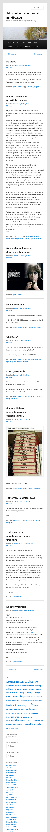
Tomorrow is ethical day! (20, 497)
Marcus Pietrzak (29, 610)
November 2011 (11, 824)
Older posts (11, 54)
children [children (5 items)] (10, 686)
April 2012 (10, 812)
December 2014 (11, 773)
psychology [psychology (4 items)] (28, 717)
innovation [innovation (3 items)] (16, 700)
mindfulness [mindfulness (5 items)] (31, 709)
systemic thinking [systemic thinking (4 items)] (32, 720)
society (27, 238)
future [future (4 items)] (8, 697)
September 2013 (12, 787)
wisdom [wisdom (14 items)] (22, 724)
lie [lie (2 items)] (27, 705)
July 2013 (9, 790)
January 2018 (11, 765)
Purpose (11, 61)
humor (30, 488)
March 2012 (10, 815)
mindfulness (10, 238)
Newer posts (39, 54)
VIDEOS (9, 47)
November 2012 (11, 802)
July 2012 (9, 805)
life (11, 523)
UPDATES (19, 47)
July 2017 (9, 767)
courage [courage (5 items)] (38, 686)
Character (12, 337)
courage (29, 520)
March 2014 (10, 777)
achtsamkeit (30, 236)
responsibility (19, 238)
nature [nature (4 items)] (19, 713)
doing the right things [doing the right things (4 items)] (32, 689)
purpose (37, 87)
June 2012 (10, 807)
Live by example (15, 371)
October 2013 (11, 785)
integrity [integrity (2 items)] (33, 700)
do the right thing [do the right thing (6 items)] (15, 692)
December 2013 (11, 780)
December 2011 (11, 822)
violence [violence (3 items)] (13, 725)
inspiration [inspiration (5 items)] (25, 700)
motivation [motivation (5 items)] (11, 713)
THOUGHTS (21, 42)
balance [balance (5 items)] (23, 682)
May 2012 (9, 810)
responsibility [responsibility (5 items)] (12, 720)
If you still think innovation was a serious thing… (16, 412)
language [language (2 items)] (39, 700)
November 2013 (11, 782)
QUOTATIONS (32, 42)
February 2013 (11, 797)
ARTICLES (10, 42)
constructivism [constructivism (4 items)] (28, 686)
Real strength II (15, 304)
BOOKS (27, 47)
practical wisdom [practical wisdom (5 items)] (14, 717)
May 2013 (9, 792)
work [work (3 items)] (12, 728)
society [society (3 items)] (22, 720)
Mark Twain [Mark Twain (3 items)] (20, 709)
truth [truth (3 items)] (8, 725)
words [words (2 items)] (8, 728)
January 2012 (11, 819)
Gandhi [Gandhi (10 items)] (16, 696)
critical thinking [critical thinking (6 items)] (14, 689)
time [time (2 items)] (42, 720)
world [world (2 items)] (16, 728)
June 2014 (10, 775)
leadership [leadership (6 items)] (11, 705)
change (36, 236)
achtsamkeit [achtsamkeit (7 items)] (12, 682)
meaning (30, 87)
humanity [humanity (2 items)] (9, 700)
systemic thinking (36, 238)
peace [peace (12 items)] (27, 713)
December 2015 (11, 770)
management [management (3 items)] (11, 709)
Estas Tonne (29, 632)
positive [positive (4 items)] (34, 713)
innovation (36, 488)
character (31, 396)
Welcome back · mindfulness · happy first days (18, 536)
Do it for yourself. (16, 606)
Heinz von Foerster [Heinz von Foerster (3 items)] (36, 697)
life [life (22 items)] (31, 705)
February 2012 (11, 817)
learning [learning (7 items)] (22, 705)
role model (14, 399)
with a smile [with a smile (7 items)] (34, 724)
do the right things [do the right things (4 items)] (32, 693)
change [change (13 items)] (33, 681)
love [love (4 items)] (36, 705)
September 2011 (12, 829)
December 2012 (11, 800)
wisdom (25, 362)
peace (39, 327)
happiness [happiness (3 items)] (25, 697)
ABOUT (36, 47)
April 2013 (10, 795)
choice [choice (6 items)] (17, 685)
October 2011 (11, 827)
